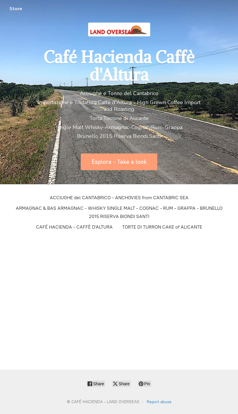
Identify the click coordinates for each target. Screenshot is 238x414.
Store (15, 9)
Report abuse (159, 401)
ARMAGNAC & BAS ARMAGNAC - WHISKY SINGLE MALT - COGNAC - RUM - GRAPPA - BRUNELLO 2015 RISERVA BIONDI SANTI (119, 212)
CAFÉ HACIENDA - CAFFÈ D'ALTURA (74, 227)
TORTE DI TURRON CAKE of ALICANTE (162, 227)
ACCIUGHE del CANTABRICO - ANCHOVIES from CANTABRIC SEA (119, 197)
